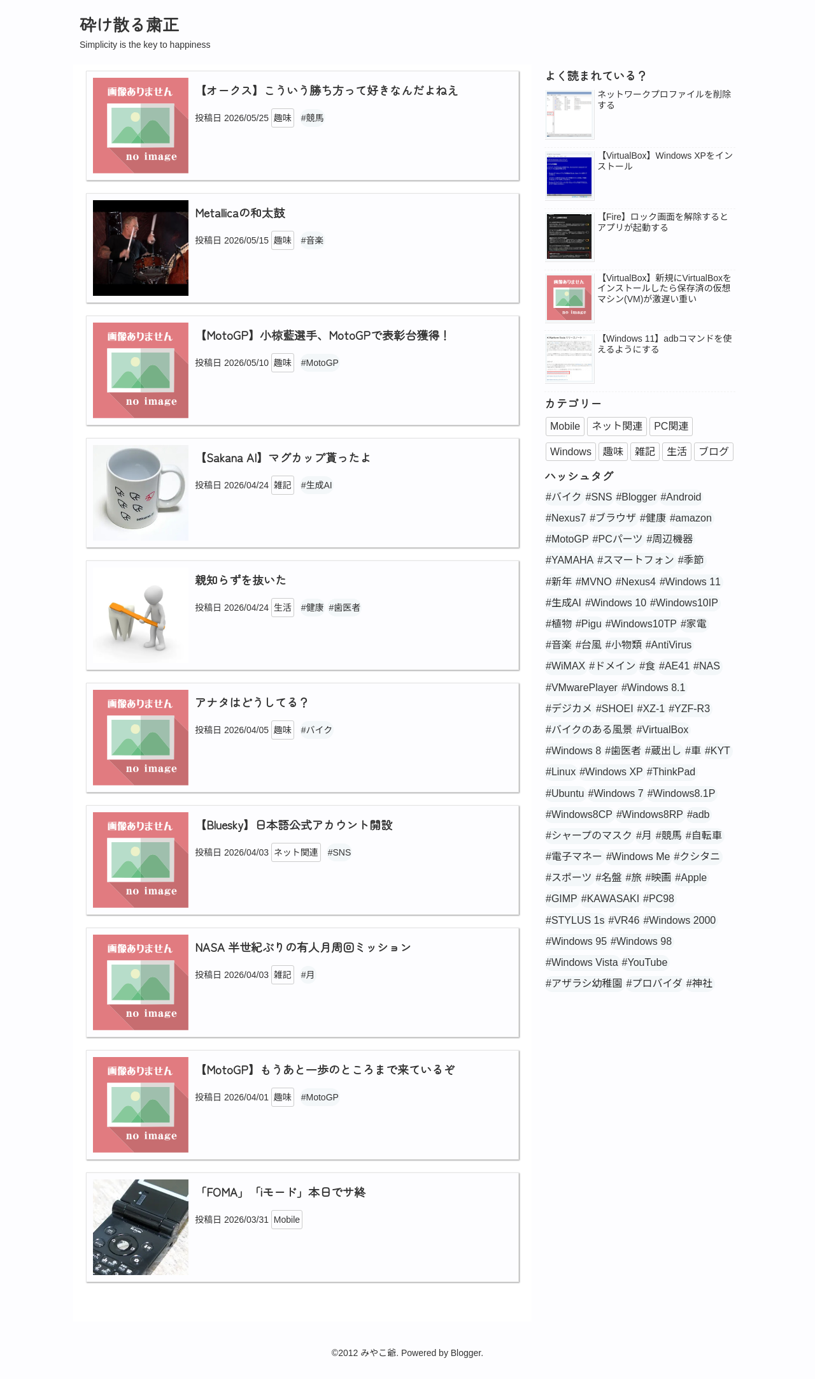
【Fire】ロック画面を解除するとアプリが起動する (662, 222)
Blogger (466, 1353)
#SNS (339, 852)
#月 (308, 975)
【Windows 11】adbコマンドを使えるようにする (664, 343)
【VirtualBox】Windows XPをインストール (665, 160)
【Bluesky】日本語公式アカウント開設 (293, 824)
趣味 (283, 118)
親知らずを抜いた (241, 579)
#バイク (317, 730)
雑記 (283, 485)
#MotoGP (320, 363)
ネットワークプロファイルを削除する (664, 99)
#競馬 (312, 118)
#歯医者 (344, 607)
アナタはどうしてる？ (252, 702)
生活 (283, 607)
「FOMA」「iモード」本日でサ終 (280, 1191)
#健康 (312, 607)
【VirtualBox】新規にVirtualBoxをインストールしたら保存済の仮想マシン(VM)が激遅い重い (664, 289)
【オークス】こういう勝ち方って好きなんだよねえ (326, 90)
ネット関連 (296, 852)
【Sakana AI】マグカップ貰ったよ (283, 457)
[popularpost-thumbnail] (569, 115)
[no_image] (569, 299)
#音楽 (312, 240)
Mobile (287, 1220)
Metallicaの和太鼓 (240, 212)
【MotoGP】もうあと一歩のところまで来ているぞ (325, 1069)
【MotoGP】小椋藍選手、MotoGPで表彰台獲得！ (323, 334)
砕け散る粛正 (129, 24)
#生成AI (316, 485)
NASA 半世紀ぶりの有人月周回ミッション (303, 946)
